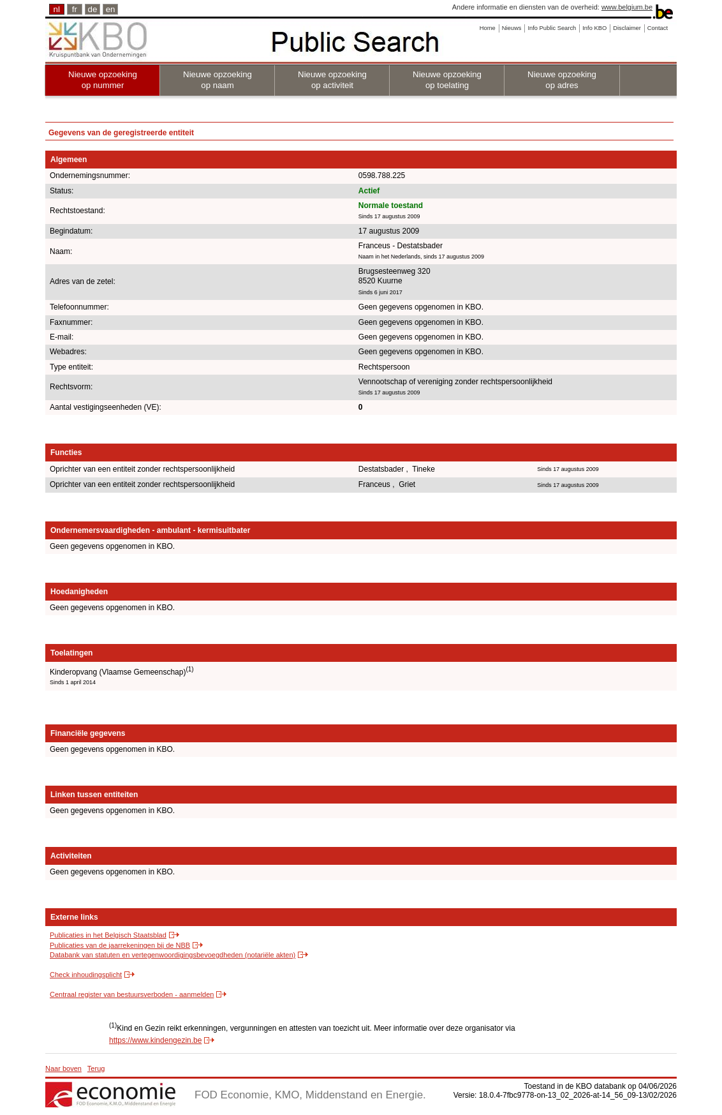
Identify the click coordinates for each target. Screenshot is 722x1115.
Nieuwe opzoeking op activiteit (332, 80)
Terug (96, 1068)
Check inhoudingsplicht (86, 974)
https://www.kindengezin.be (155, 1040)
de (93, 9)
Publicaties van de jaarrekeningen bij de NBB (120, 945)
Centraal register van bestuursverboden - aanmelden (132, 994)
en (110, 9)
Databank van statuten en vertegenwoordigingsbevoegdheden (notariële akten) (172, 955)
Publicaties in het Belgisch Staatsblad (108, 935)
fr (74, 9)
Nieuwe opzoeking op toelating (447, 80)
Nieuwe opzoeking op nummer (102, 80)
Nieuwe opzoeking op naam (217, 80)
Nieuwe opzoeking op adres (561, 80)
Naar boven (63, 1068)
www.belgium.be (626, 7)
